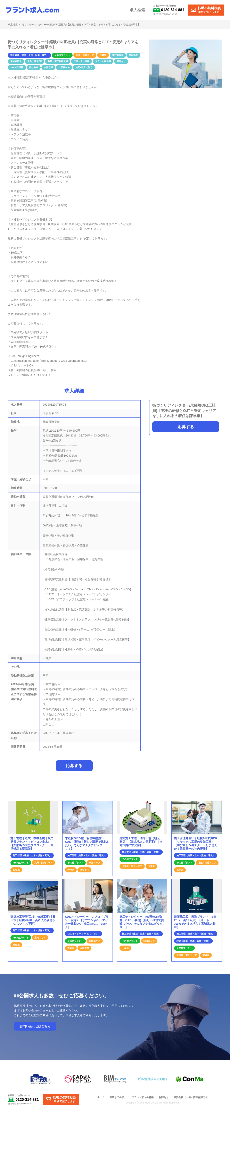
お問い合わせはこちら (35, 1028)
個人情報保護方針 (198, 1099)
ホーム (101, 1099)
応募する (186, 426)
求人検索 (140, 9)
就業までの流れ (118, 1099)
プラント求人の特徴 (143, 1099)
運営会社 (178, 1099)
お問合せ (164, 1099)
